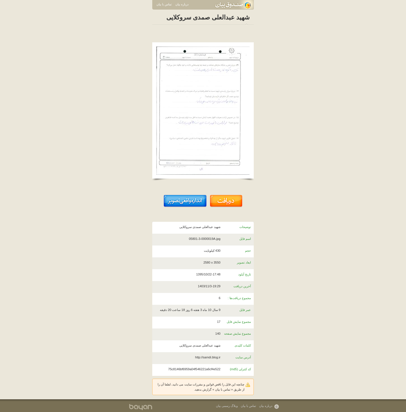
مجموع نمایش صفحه (237, 333)
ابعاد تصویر (244, 262)
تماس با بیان (164, 4)
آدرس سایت (243, 357)
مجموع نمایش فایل (239, 321)
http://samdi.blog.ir (207, 357)
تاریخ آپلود (244, 274)
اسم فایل (245, 238)
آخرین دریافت (242, 286)
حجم (248, 250)
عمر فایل (245, 310)
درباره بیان (182, 4)
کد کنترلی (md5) (240, 369)
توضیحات (245, 227)
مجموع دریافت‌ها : (239, 298)
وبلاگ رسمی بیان (227, 405)
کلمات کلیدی (243, 345)
